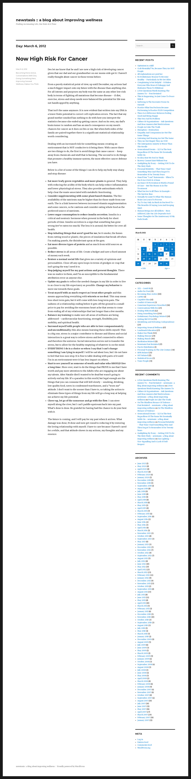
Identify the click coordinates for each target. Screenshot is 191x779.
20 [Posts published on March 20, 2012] (144, 259)
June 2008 (141, 673)
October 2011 (142, 586)
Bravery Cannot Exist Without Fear (152, 160)
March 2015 (142, 511)
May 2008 (141, 676)
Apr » (167, 268)
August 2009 (142, 642)
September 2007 (144, 698)
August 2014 (142, 519)
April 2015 (141, 508)
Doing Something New (26, 78)
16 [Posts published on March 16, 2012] (161, 254)
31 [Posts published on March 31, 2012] (166, 264)
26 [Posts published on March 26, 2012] (138, 264)
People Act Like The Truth (148, 127)
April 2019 (141, 500)
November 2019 (144, 483)
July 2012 (141, 561)
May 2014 (141, 525)
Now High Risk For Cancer (52, 58)
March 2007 (142, 715)
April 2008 (142, 678)
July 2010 (141, 628)
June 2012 (141, 564)
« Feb (143, 268)
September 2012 (144, 556)
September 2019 (144, 486)
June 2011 (141, 597)
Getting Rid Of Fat (145, 319)
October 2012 (143, 553)
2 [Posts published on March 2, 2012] (160, 244)
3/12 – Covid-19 (143, 288)
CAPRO (140, 297)
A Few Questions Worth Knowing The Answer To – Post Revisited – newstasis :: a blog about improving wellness (156, 383)
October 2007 (143, 695)
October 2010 (143, 620)
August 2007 (142, 701)
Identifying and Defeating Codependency (155, 322)
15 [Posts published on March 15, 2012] (155, 254)
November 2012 (144, 550)
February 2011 (143, 609)
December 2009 (144, 639)
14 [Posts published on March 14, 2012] (149, 254)
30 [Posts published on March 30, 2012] (161, 264)
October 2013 (143, 536)
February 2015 (143, 514)
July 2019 (141, 491)
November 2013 (144, 533)
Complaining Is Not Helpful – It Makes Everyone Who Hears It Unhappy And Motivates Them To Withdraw (154, 85)
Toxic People (143, 361)
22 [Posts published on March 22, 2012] (155, 259)
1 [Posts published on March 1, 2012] (155, 244)
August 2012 (142, 558)
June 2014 (141, 522)
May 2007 (141, 709)
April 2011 (141, 603)
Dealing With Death (145, 311)
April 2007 (141, 712)
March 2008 (142, 681)
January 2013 (143, 544)
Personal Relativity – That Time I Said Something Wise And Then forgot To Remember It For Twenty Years (154, 172)
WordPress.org (143, 748)
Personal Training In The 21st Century (154, 350)
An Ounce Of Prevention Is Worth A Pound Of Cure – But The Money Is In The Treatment (155, 186)
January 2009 (143, 659)
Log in (140, 739)
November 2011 (144, 583)
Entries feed (142, 742)
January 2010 (143, 636)
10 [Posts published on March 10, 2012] (166, 249)
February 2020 (143, 475)
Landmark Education (146, 330)
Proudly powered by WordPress (71, 766)
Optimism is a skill (145, 66)
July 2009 (141, 645)
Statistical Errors (144, 358)
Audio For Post (143, 291)
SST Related (142, 355)
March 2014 (142, 530)
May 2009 (141, 650)
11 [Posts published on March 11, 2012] (172, 249)
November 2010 (144, 617)
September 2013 (144, 539)
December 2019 (144, 480)
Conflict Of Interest (145, 302)
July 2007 (141, 703)
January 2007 (143, 720)
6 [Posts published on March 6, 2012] (143, 249)
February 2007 (143, 717)
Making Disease (144, 336)
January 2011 (142, 611)
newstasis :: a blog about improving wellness (59, 20)
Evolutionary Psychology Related (151, 316)
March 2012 (142, 572)
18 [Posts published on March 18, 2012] (172, 254)
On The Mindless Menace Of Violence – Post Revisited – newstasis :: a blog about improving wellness (155, 405)
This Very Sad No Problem (148, 119)
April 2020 (142, 469)
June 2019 (141, 494)
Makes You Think (31, 84)
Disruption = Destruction (148, 130)
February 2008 (143, 684)
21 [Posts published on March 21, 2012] (149, 259)
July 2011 (141, 595)
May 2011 (141, 600)
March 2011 (142, 606)
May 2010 (141, 631)
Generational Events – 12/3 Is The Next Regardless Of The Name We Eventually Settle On (154, 152)
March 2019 (142, 502)
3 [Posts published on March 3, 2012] (166, 244)
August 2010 (142, 625)
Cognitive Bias (143, 300)
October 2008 (143, 662)
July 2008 (141, 670)
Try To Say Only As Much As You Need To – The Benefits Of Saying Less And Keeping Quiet (156, 205)
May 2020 (141, 466)
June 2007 (141, 706)
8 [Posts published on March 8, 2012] (155, 249)
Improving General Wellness (149, 327)
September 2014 (144, 516)
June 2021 (141, 463)
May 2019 (141, 497)
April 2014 (141, 528)
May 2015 (141, 505)
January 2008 (143, 687)
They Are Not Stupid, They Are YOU (152, 141)
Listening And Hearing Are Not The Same (155, 138)
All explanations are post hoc (150, 74)
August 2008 (142, 667)
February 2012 (143, 575)
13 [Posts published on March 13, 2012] (144, 254)
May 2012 (141, 567)
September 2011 (144, 589)
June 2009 (141, 648)
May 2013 (141, 542)
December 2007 (144, 689)
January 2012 (143, 578)
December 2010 (144, 614)
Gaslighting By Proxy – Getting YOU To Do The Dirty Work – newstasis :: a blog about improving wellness (155, 436)
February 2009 (143, 656)
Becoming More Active (26, 73)
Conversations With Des (26, 76)
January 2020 (143, 477)
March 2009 (142, 653)
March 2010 (142, 634)
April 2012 (141, 569)
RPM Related (143, 353)
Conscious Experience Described (151, 305)
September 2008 (144, 664)
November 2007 (144, 692)
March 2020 (142, 472)
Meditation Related (145, 341)
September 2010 (144, 622)
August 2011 (142, 592)
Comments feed (144, 745)
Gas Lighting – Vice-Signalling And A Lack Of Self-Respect (154, 442)
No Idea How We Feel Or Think (150, 158)
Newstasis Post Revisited (148, 344)
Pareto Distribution (145, 347)
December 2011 (144, 581)
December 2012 (144, 547)
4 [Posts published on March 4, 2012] (172, 244)
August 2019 (142, 489)
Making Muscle (144, 339)
